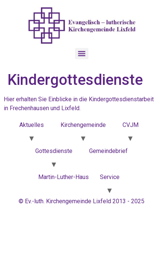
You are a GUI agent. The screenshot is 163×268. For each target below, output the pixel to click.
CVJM (130, 124)
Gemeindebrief (108, 150)
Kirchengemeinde (83, 124)
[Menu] (81, 53)
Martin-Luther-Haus (63, 177)
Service (110, 177)
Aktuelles (31, 124)
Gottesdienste (53, 150)
